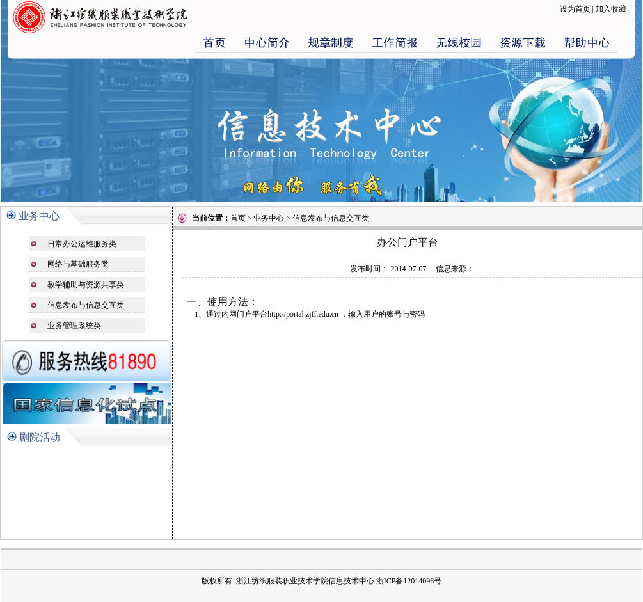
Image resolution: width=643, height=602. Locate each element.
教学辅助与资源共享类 (85, 284)
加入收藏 (611, 8)
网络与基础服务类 (78, 264)
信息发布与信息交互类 (85, 305)
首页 (238, 218)
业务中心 (39, 215)
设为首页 (575, 8)
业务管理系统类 (74, 325)
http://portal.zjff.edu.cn (302, 314)
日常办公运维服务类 (81, 243)
